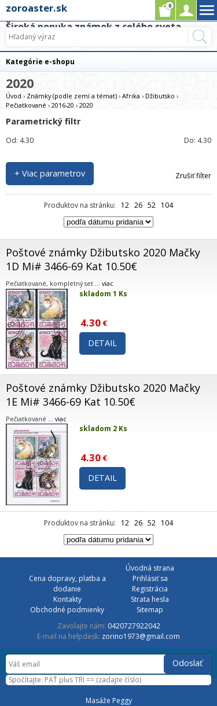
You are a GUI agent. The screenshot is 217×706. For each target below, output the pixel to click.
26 (138, 205)
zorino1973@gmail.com (141, 636)
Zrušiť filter (193, 176)
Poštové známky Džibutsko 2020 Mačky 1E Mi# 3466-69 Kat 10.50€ (103, 395)
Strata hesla (150, 599)
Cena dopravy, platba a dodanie (67, 583)
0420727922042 (134, 626)
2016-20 (63, 105)
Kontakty (67, 599)
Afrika (131, 95)
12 (125, 205)
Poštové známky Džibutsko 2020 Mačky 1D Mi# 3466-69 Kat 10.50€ (103, 259)
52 (152, 205)
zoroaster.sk (36, 7)
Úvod (13, 95)
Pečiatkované (26, 105)
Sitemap (150, 610)
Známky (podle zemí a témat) (72, 95)
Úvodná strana (150, 568)
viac (107, 283)
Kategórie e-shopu (40, 62)
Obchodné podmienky (67, 610)
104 (167, 205)
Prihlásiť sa (150, 578)
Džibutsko (160, 95)
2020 (86, 105)
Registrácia (150, 589)
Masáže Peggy (109, 700)
